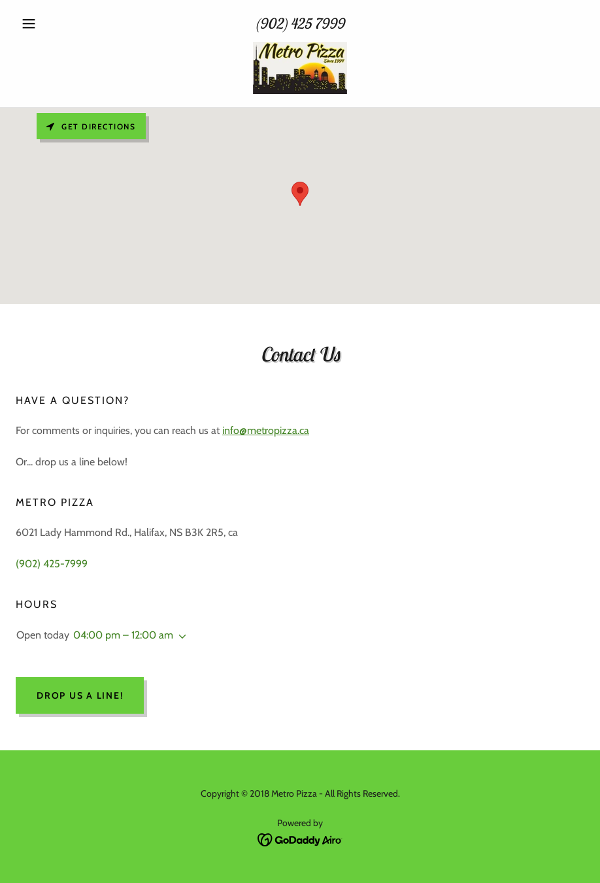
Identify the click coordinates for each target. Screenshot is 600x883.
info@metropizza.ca (265, 430)
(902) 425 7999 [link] (300, 23)
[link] (300, 68)
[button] (58, 23)
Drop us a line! (80, 695)
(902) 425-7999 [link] (52, 564)
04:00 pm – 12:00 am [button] (123, 635)
